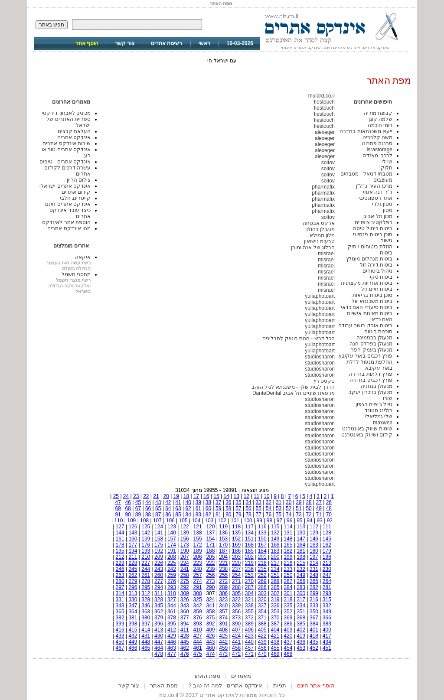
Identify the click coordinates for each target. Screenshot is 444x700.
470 (262, 654)
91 (118, 514)
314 (120, 593)
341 (210, 605)
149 (275, 539)
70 (329, 514)
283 (301, 587)
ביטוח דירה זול (376, 265)
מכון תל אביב (377, 216)
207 (184, 557)
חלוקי (385, 168)
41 (178, 502)
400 (327, 630)
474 (210, 654)
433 (120, 636)
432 (132, 636)
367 (314, 618)
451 (327, 648)
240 (197, 569)
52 (288, 508)
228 (132, 563)
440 (249, 642)
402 (301, 630)
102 (222, 521)
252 (262, 575)
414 (145, 630)
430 (158, 636)
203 (236, 557)
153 (223, 539)
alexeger (325, 132)
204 (223, 557)
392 (210, 624)
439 (262, 642)
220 (236, 563)
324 (210, 599)
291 (197, 587)
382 (120, 618)
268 (275, 581)
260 (158, 575)
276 (171, 581)
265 (314, 581)
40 (188, 502)
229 (120, 563)
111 (327, 527)
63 (178, 508)
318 (288, 599)
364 (132, 612)
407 (236, 630)
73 (298, 514)
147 (301, 539)
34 (248, 502)
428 (184, 636)
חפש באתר (51, 25)
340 (223, 605)
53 (278, 508)
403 (288, 630)
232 (301, 569)
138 (197, 533)
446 (171, 642)
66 (148, 508)
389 (249, 624)
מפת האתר (207, 676)
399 (120, 624)
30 (288, 502)
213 (327, 563)
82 (208, 514)
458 (236, 648)
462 (184, 648)
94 (309, 521)
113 (301, 527)
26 (329, 502)
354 (262, 612)
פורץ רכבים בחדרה (370, 380)
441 (236, 642)
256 (210, 575)
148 (288, 539)
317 (301, 599)
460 (210, 648)
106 (170, 521)
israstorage (379, 150)
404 (275, 630)
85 (178, 514)
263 (120, 575)
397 (145, 624)
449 (132, 642)
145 (327, 539)
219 (249, 563)
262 (132, 575)
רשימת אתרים (166, 43)
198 (301, 557)
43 (158, 502)
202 (249, 557)
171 (210, 545)
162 (327, 545)
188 (210, 551)
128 (327, 533)
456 (262, 648)
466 (132, 648)
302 (275, 593)
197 (314, 557)
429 (171, 636)
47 (118, 502)
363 (145, 612)
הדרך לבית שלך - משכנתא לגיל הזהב (293, 387)
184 (262, 551)
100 (248, 521)
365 (120, 612)
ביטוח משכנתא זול (372, 301)
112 (314, 527)
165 (288, 545)
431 (145, 636)
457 (249, 648)
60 (208, 508)
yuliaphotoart (320, 296)
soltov (328, 163)
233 (288, 569)
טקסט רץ (324, 381)
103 (209, 521)
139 (184, 533)
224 (184, 563)
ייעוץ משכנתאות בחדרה (366, 131)
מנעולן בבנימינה (374, 338)
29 (298, 502)
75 (278, 514)
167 (262, 545)
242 (171, 569)
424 (236, 636)
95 (299, 521)
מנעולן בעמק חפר (371, 350)
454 (288, 648)
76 (268, 514)
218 (262, 563)
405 (262, 630)
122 (184, 527)
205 (210, 557)
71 (319, 514)
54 (268, 508)
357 (223, 612)
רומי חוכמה (380, 125)
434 (327, 642)
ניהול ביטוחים (377, 271)
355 (249, 612)
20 (166, 496)
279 (132, 581)
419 (301, 636)
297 (120, 587)
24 (126, 496)
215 (301, 563)
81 (218, 514)
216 (288, 563)
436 (301, 642)
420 (288, 636)
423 (249, 636)
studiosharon (320, 357)
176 (145, 545)
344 (171, 605)
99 (259, 521)
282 (314, 587)
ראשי (204, 43)
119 (223, 527)
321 (249, 599)
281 (327, 587)
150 (262, 539)
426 (210, 636)
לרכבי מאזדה (377, 156)
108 (144, 521)
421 (275, 636)
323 (223, 599)
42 (168, 502)
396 (158, 624)
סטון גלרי (382, 204)
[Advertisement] (222, 668)
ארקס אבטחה (319, 223)
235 (262, 569)
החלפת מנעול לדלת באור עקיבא (369, 365)
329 (145, 599)
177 (132, 545)
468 (288, 654)
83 (198, 514)
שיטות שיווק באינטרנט (367, 429)
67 (138, 508)
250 (288, 575)
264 (327, 581)
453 (301, 648)
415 (132, 630)
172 (197, 545)
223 (197, 563)
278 (145, 581)
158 (158, 539)
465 (145, 648)
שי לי (387, 162)
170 (223, 545)
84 (188, 514)
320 (262, 599)
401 (314, 630)
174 (171, 545)
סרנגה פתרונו (377, 143)
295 (145, 587)
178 (120, 545)
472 (236, 654)
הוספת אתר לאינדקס (66, 222)
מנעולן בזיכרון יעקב (370, 392)
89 (138, 514)
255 (223, 575)
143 (132, 533)
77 (258, 514)
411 (184, 630)
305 (236, 593)
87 (158, 514)
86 (168, 514)
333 (314, 605)
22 (146, 496)
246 (120, 569)
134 (249, 533)
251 (275, 575)
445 (184, 642)
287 (249, 587)
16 (206, 496)
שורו (387, 398)
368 (301, 618)
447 (158, 642)
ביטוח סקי (381, 277)
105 (183, 521)
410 (197, 630)
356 (236, 612)
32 (268, 502)
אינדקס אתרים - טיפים (65, 162)
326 (184, 599)
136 (223, 533)
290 (210, 587)
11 (256, 496)
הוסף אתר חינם (316, 685)
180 (314, 551)
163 (314, 545)
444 (197, 642)
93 (319, 521)
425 (223, 636)
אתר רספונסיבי (375, 198)
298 (327, 593)
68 (128, 508)
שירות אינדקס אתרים (66, 143)
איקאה (83, 257)
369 (288, 618)
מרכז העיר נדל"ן (374, 186)
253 (249, 575)
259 (171, 575)
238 (223, 569)
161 (120, 539)
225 (171, 563)
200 (275, 557)
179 (327, 551)
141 (158, 533)
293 (171, 587)
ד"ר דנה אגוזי (377, 192)
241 (184, 569)
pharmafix (323, 187)
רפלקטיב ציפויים (373, 222)
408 (223, 630)
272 (223, 581)
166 (275, 545)
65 (158, 508)
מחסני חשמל (76, 274)
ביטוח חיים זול (376, 289)
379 (158, 618)
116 (262, 527)
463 (171, 648)
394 (184, 624)
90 (128, 514)
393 (197, 624)
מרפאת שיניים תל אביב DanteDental (293, 393)
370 (275, 618)
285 (275, 587)
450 (120, 642)
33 (258, 502)
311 (158, 593)
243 (158, 569)
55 (258, 508)
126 (132, 527)
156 (184, 539)
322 (236, 599)
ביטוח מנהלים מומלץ (369, 259)
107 (157, 521)
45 (138, 502)
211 (132, 557)
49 (319, 508)
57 (238, 508)
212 (120, 557)
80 (228, 514)
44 (148, 502)
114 (288, 527)
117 (249, 527)
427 (197, 636)
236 (249, 569)
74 (288, 514)
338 (249, 605)
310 (171, 593)
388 (262, 624)
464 (158, 648)
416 (120, 630)
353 (275, 612)
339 (236, 605)
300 (301, 593)
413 (158, 630)
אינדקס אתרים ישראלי (65, 186)
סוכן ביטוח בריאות (372, 295)
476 (184, 654)
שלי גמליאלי (378, 416)
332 (327, 605)
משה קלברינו (377, 137)
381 (132, 618)
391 (223, 624)
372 (249, 618)
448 (145, 642)
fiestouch (324, 102)
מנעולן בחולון (320, 229)
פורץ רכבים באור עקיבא (365, 356)
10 (266, 496)
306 (223, 593)
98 (269, 521)
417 (327, 636)
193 (145, 551)
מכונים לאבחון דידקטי (66, 113)
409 (210, 630)
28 (308, 502)
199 (288, 557)
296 (132, 587)
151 (249, 539)
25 (116, 496)
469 (275, 654)
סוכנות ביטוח (378, 332)
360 (184, 612)
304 (249, 593)
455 (275, 648)
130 (301, 533)
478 (158, 654)
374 (223, 618)
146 (314, 539)
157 (171, 539)
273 (210, 581)
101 (235, 521)
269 (262, 581)
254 (236, 575)
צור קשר (124, 43)
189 (197, 551)
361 (171, 612)
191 (171, 551)
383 (327, 624)
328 (158, 599)
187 (223, 551)
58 (228, 508)
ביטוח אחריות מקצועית (366, 283)
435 (314, 642)
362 (158, 612)
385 (301, 624)
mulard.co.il (321, 96)
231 (314, 569)
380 (145, 618)
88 (148, 514)
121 (197, 527)
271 (236, 581)
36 (228, 502)
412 (171, 630)
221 (223, 563)
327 (171, 599)
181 (301, 551)
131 (288, 533)
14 (226, 496)
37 (218, 502)
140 (171, 533)
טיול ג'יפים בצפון (374, 404)
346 (145, 605)
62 (188, 508)
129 (314, 533)
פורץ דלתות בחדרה (370, 374)
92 (330, 521)
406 (249, 630)
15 (216, 496)
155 (197, 539)
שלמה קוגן (380, 119)
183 (275, 551)
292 (184, 587)
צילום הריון (79, 180)
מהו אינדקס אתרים (69, 228)
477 (171, 654)
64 (168, 508)
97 (279, 521)
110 (118, 521)
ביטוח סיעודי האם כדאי (366, 307)
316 (314, 599)
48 (329, 508)
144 (120, 533)
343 (184, 605)
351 (301, 612)
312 (145, 593)
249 (301, 575)
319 (275, 599)
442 (223, 642)
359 (197, 612)
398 (132, 624)
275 (184, 581)
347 (132, 605)
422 (262, 636)
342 (197, 605)
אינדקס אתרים (74, 137)
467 (120, 648)
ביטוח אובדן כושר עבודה (365, 325)
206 (197, 557)
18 (186, 496)
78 (248, 514)
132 (275, 533)
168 (249, 545)
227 (145, 563)
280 (120, 581)
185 (249, 551)
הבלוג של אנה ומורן (313, 247)
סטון (387, 210)
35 (238, 502)
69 (118, 508)
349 (327, 612)
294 (158, 587)
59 (218, 508)
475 (197, 654)
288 (236, 587)
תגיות (279, 685)
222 (210, 563)
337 (262, 605)
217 (275, 563)
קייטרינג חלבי (75, 198)
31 (278, 502)
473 (223, 654)
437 (288, 642)
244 (145, 569)
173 (184, 545)
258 (184, 575)
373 (236, 618)
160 (132, 539)
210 (145, 557)
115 (275, 527)
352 (288, 612)
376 (197, 618)
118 (236, 527)
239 (210, 569)
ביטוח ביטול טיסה (372, 228)
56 (248, 508)
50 (308, 508)
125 (145, 527)
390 (236, 624)
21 (156, 496)
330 (132, 599)
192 (158, 551)
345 (158, 605)
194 (132, 551)
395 (171, 624)
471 (249, 654)
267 (288, 581)
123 (171, 527)
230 (327, 569)
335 (288, 605)
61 (198, 508)
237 (236, 569)
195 (120, 551)
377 (184, 618)
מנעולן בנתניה (376, 386)
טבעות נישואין (319, 241)
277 (158, 581)
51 (298, 508)
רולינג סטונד (378, 410)
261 (145, 575)
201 (262, 557)
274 (197, 581)
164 (301, 545)
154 (210, 539)
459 (223, 648)
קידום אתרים (76, 192)
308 (197, 593)
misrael (326, 254)
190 (184, 551)
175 (158, 545)
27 (319, 502)
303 (262, 593)
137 (210, 533)
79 (238, 514)
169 (236, 545)
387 (275, 624)
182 (288, 551)
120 (210, 527)
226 (158, 563)
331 (120, 599)
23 (136, 496)
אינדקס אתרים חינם (68, 204)
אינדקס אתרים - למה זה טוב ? (225, 685)
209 (158, 557)
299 (314, 593)
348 (120, 605)
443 (210, 642)
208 (171, 557)
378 (171, 618)
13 (236, 496)
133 (262, 533)
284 (288, 587)
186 (236, 551)
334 (301, 605)
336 (275, 605)
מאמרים (241, 676)
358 (210, 612)
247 (327, 575)
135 (236, 533)
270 (249, 581)
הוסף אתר (86, 43)
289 (223, 587)
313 (132, 593)
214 (314, 563)
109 (131, 521)
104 (196, 521)
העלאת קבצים (74, 131)
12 (246, 496)
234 (275, 569)
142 (145, 533)
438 (275, 642)
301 (288, 593)
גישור (386, 241)
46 (128, 502)
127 (120, 527)
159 (145, 539)
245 (132, 569)
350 (314, 612)
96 (289, 521)
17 (196, 496)
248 (314, 575)
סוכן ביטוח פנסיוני (372, 234)
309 (184, 593)
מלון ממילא (322, 235)
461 (197, 648)
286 (262, 587)
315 (327, 599)
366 (327, 618)
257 (197, 575)
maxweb (382, 423)
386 (288, 624)
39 (198, 502)
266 (301, 581)
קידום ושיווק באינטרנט (366, 435)
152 (236, 539)
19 (176, 496)
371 (262, 618)
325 (197, 599)
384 (314, 624)
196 (327, 557)
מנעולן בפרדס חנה (370, 344)
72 (308, 514)
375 (210, 618)
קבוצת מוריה (378, 113)
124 (158, 527)
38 (208, 502)
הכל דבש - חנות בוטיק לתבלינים (298, 338)
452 (314, 648)
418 (314, 636)
